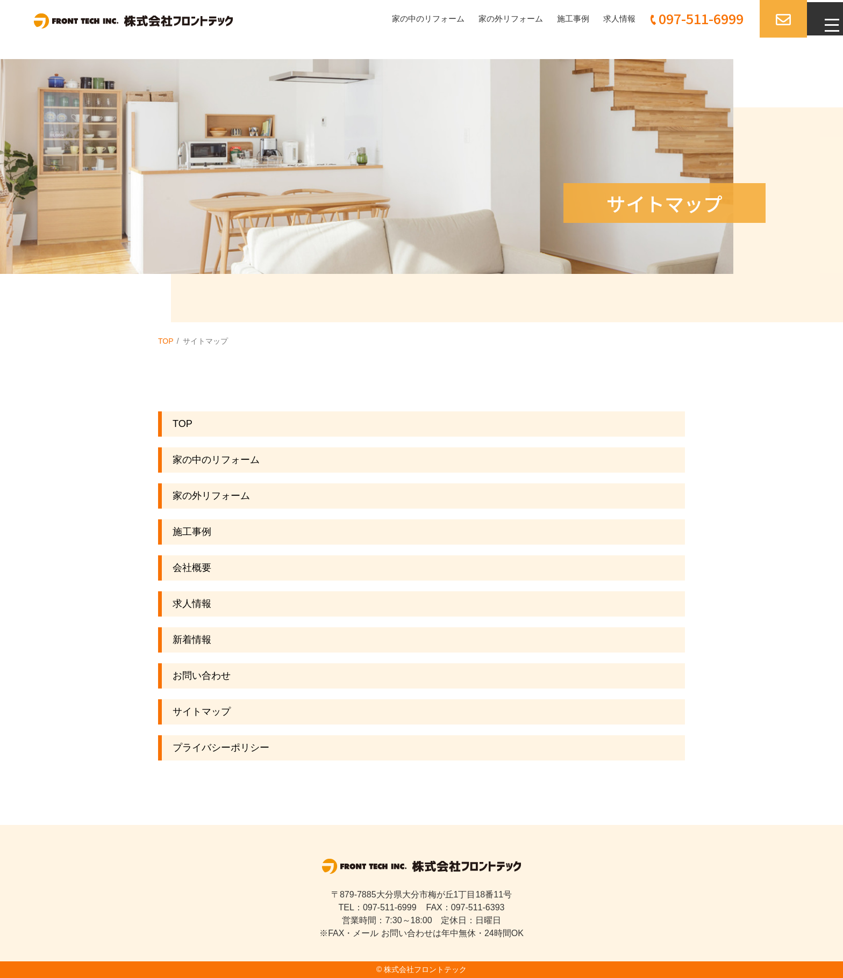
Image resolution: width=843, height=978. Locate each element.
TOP (166, 341)
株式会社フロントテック (425, 969)
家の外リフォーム (497, 18)
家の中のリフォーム (410, 18)
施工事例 (563, 18)
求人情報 (611, 18)
